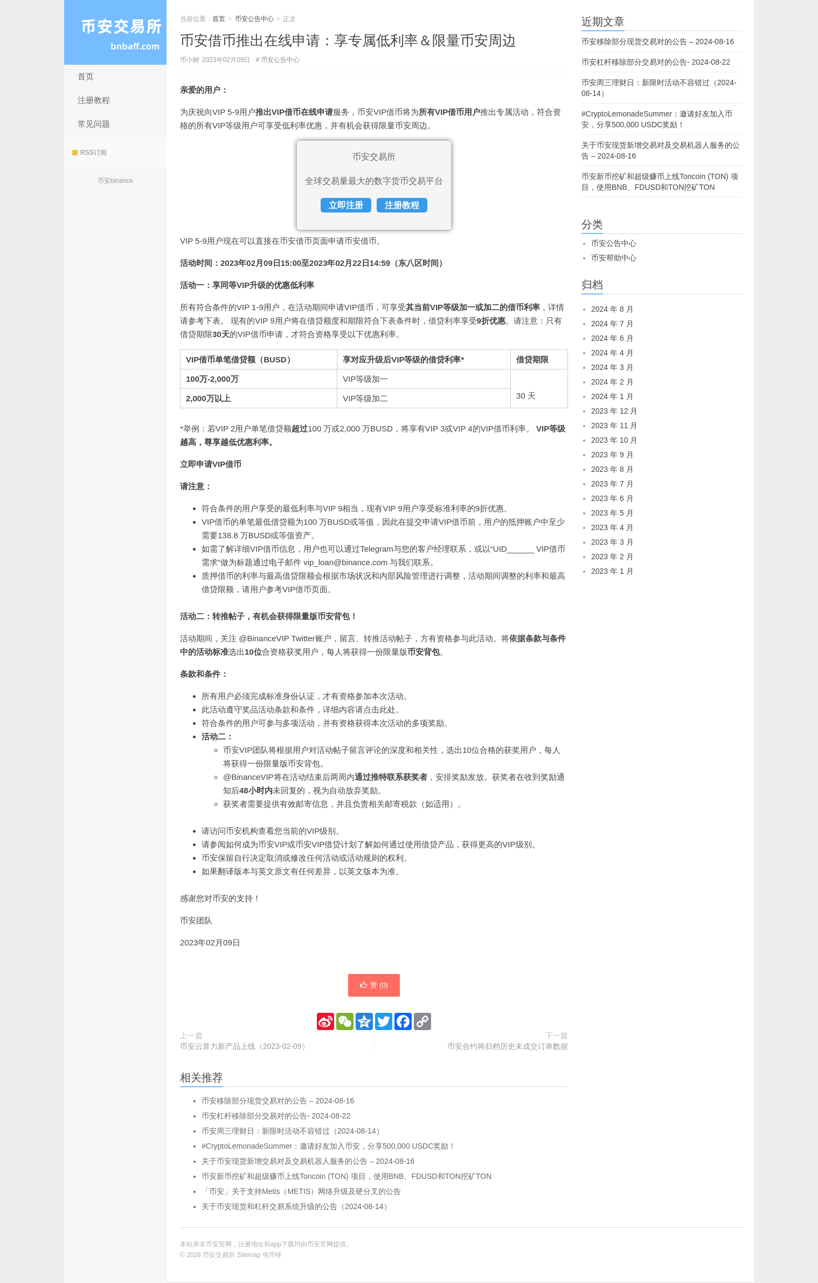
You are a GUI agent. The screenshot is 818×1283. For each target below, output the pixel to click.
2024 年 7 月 (612, 323)
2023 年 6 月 (612, 498)
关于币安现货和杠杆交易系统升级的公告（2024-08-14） (296, 1207)
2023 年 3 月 (612, 542)
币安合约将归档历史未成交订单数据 (507, 1047)
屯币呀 (272, 1256)
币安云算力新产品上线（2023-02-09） (244, 1047)
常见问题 (94, 123)
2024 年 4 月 (612, 352)
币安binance (115, 180)
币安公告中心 (254, 19)
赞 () (374, 986)
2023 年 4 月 (612, 527)
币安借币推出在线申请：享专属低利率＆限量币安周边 (348, 40)
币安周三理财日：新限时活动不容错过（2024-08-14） (293, 1132)
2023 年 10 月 (614, 440)
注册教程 (94, 100)
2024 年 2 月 (612, 382)
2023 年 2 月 (612, 556)
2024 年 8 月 (612, 309)
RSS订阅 (89, 152)
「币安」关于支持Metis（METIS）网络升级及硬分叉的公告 (301, 1192)
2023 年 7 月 (612, 483)
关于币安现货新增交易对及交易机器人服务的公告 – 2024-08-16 (308, 1162)
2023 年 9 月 (612, 454)
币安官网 (320, 1245)
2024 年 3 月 (612, 367)
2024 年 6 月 (612, 338)
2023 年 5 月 (612, 513)
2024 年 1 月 (612, 396)
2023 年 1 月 (612, 571)
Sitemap (249, 1256)
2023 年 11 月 (614, 425)
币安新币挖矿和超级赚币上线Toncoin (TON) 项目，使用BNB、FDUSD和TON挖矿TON (346, 1177)
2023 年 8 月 (612, 469)
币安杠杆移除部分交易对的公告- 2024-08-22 (276, 1117)
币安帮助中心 (613, 257)
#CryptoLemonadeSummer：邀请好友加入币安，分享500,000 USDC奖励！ (329, 1147)
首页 (86, 76)
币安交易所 (115, 32)
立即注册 (346, 205)
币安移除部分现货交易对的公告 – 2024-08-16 (278, 1101)
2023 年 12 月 (614, 411)
